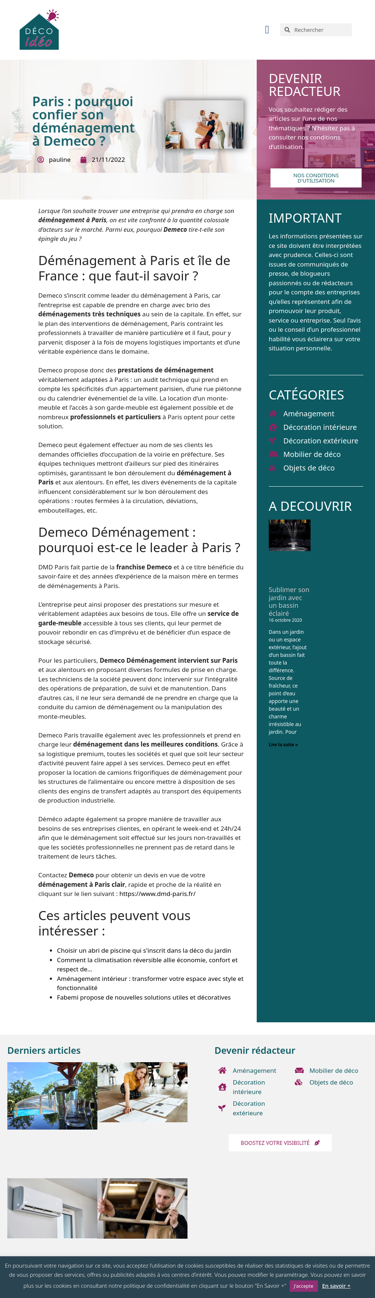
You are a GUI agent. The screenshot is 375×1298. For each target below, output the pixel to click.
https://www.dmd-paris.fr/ (157, 893)
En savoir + (336, 1285)
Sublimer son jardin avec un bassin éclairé (289, 601)
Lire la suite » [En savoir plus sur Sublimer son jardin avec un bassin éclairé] (283, 744)
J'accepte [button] (303, 1286)
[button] (267, 30)
